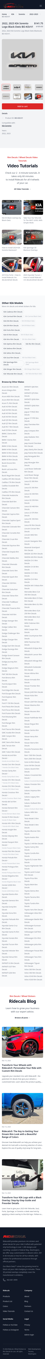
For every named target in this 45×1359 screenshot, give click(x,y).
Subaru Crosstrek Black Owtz (34, 781)
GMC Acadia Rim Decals (11, 732)
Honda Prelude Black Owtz (11, 863)
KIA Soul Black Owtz (29, 358)
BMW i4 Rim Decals (9, 449)
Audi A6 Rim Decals (9, 417)
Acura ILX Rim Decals (10, 387)
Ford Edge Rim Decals (10, 690)
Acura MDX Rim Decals (11, 396)
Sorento (22, 14)
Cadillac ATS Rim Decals (11, 479)
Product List (7, 1301)
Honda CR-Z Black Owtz (11, 789)
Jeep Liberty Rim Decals (33, 449)
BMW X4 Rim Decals (10, 456)
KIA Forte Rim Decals (11, 330)
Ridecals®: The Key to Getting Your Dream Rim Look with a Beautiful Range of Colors (20, 1134)
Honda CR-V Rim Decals (11, 780)
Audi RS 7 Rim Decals (10, 427)
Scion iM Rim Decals (32, 765)
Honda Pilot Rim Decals (11, 851)
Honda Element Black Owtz (11, 814)
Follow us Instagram (11, 1330)
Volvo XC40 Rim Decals (33, 976)
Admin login (29, 1335)
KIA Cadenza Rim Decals (12, 312)
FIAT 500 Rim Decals (10, 674)
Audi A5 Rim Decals (9, 413)
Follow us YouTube (10, 1325)
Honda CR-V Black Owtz (11, 783)
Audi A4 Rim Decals (9, 410)
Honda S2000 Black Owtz (10, 891)
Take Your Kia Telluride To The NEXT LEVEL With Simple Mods (33, 220)
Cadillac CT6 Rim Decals (11, 482)
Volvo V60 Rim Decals (32, 973)
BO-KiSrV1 (6, 16)
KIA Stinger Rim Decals (12, 369)
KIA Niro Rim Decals (11, 339)
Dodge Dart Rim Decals (11, 646)
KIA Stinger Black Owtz (32, 369)
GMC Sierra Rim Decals (11, 742)
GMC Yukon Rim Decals (11, 752)
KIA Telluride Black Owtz (34, 374)
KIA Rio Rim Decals (33, 344)
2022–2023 (34, 14)
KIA (12, 14)
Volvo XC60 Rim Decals (33, 979)
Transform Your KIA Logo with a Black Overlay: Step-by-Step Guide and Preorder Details (21, 1200)
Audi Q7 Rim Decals (9, 423)
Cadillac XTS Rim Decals (11, 492)
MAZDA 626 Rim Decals (33, 557)
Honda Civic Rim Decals (11, 764)
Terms (26, 1330)
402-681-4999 (12, 1280)
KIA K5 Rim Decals (10, 335)
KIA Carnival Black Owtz (33, 316)
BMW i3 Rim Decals (9, 446)
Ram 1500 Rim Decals (32, 755)
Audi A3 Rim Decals (9, 406)
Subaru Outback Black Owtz (33, 809)
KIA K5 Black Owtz (27, 335)
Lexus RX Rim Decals (32, 525)
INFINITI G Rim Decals (10, 963)
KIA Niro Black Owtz (29, 339)
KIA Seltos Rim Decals (11, 353)
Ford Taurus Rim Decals (11, 729)
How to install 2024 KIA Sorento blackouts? (11, 248)
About (26, 1296)
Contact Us (28, 1311)
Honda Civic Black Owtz (11, 767)
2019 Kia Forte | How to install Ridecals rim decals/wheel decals (11, 277)
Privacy (27, 1325)
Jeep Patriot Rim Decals (33, 453)
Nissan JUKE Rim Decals (33, 692)
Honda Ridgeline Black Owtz (11, 882)
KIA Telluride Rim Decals (12, 374)
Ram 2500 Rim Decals (32, 759)
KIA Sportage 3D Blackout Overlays (31, 248)
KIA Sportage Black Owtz (32, 363)
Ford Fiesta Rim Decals (11, 706)
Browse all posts (22, 1018)
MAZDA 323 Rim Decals (33, 554)
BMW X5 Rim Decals (10, 459)
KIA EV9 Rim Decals (11, 325)
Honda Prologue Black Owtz (11, 873)
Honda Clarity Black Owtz (10, 777)
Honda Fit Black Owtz (9, 820)
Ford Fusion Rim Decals (11, 713)
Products (6, 1296)
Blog (26, 1301)
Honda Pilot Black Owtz (11, 854)
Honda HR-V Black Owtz (11, 826)
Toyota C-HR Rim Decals (33, 843)
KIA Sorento (6, 126)
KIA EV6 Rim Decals (11, 321)
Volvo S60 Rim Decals (32, 969)
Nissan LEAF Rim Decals (33, 702)
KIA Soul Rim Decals (11, 357)
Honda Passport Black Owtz (11, 848)
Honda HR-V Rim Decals (11, 823)
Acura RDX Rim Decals (10, 400)
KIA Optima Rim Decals (12, 344)
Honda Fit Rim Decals (10, 817)
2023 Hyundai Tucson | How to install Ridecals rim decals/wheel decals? (33, 277)
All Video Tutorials (22, 189)
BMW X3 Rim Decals (10, 453)
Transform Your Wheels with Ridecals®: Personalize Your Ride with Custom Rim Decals (21, 1068)
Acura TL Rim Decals (10, 403)
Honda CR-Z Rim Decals (11, 786)
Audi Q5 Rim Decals (9, 420)
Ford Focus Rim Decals (11, 710)
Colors (5, 1306)
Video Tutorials (9, 1311)
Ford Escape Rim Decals (11, 693)
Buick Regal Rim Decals (11, 475)
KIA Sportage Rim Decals (10, 363)
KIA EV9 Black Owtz (28, 325)
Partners (27, 1306)
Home (4, 14)
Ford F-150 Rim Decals (10, 703)
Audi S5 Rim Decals (9, 430)
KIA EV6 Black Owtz (28, 321)
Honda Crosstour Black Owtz (11, 798)
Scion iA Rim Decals (32, 762)
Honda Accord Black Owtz (10, 761)
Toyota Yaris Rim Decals (33, 909)
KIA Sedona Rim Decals (12, 348)
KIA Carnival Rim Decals (12, 316)
